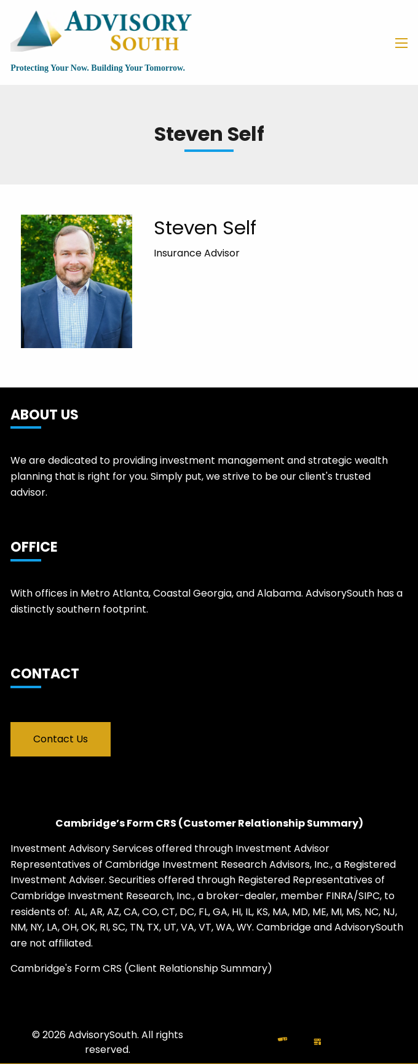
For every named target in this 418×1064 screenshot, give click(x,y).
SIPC (369, 896)
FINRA (339, 896)
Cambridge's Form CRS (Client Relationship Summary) (141, 968)
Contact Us (60, 739)
